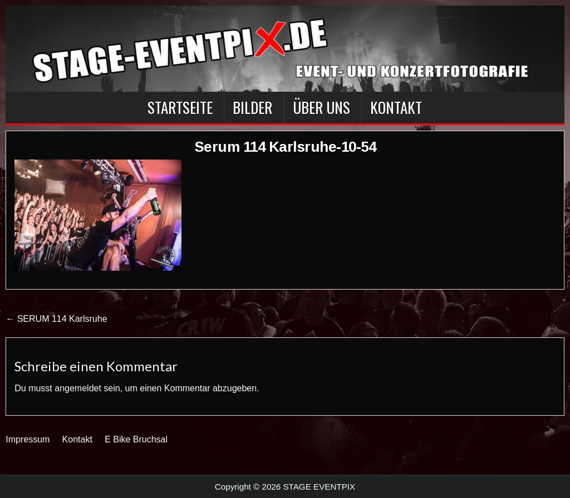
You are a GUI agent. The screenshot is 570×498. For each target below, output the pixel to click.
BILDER (252, 107)
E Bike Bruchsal (136, 439)
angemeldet (78, 388)
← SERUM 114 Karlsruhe (56, 318)
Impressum (28, 439)
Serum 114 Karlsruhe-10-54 (285, 146)
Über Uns (321, 107)
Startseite (180, 107)
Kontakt (396, 107)
